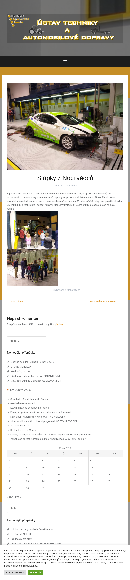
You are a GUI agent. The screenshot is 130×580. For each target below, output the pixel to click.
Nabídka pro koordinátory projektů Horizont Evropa (37, 416)
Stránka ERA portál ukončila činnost (29, 399)
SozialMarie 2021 (19, 425)
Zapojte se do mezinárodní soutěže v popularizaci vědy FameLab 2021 (48, 439)
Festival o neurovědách (22, 403)
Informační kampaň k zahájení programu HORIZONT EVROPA (43, 421)
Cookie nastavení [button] (15, 572)
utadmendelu (71, 185)
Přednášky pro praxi (21, 371)
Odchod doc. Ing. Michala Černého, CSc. (32, 362)
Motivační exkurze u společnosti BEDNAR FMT (36, 380)
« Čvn (10, 497)
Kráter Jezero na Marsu (23, 430)
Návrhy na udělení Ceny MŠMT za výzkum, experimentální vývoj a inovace (50, 434)
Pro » (18, 497)
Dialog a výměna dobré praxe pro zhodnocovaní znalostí (41, 412)
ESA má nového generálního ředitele (30, 407)
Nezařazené (73, 290)
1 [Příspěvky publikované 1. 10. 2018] (9, 460)
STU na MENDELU (21, 366)
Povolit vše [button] (35, 572)
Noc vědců (17, 301)
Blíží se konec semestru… (104, 301)
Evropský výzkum (22, 389)
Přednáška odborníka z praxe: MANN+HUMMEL (36, 376)
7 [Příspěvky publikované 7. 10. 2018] (108, 460)
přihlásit (59, 324)
